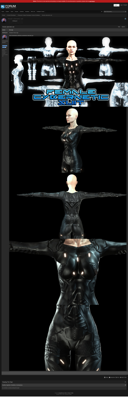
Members (27, 11)
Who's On (33, 11)
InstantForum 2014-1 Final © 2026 (66, 393)
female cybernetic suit (47, 15)
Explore (7, 11)
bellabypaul (14, 20)
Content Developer (11, 15)
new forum (92, 1)
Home (3, 11)
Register (125, 4)
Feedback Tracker (40, 11)
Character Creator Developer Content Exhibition (29, 15)
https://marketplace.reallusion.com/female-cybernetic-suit (21, 35)
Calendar (21, 11)
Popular (16, 11)
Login (121, 4)
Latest (12, 11)
